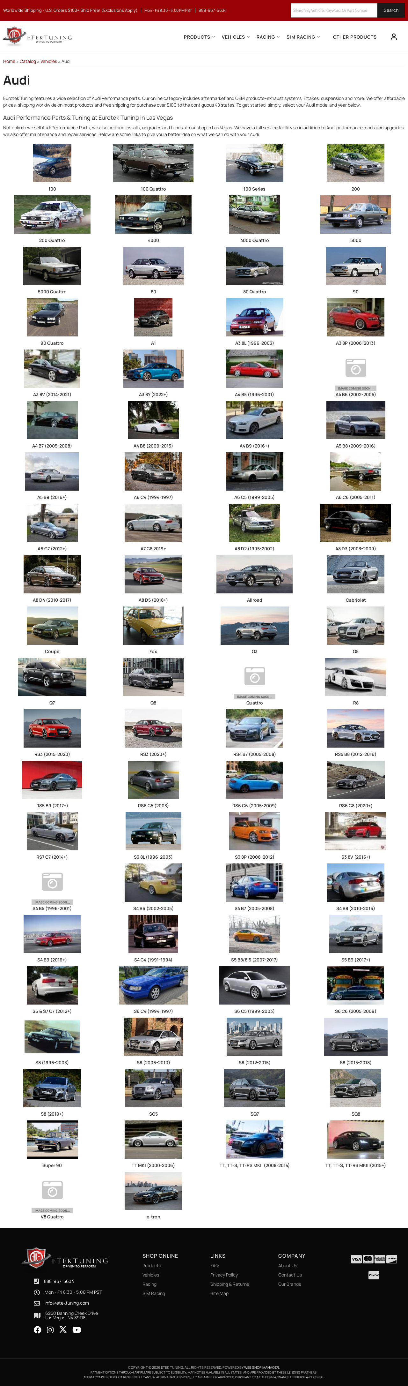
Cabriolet (356, 600)
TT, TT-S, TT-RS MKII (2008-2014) (255, 1165)
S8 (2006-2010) (153, 1062)
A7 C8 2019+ (153, 549)
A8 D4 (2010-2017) (52, 600)
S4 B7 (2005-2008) (254, 908)
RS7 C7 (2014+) (52, 857)
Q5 (356, 651)
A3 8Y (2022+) (153, 394)
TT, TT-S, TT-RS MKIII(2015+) (355, 1165)
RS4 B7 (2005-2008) (254, 754)
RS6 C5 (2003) (153, 805)
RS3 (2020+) (153, 754)
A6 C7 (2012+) (52, 549)
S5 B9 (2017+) (355, 960)
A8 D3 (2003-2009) (355, 549)
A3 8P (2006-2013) (355, 343)
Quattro (254, 703)
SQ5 (153, 1114)
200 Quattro (52, 240)
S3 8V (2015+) (355, 857)
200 (356, 189)
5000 (355, 240)
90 (356, 292)
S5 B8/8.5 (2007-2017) (254, 960)
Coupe (52, 651)
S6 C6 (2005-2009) (355, 1011)
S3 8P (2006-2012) (254, 857)
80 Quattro (254, 292)
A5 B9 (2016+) (52, 497)
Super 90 (52, 1165)
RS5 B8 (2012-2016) (355, 754)
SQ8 (356, 1114)
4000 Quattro (254, 240)
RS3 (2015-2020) (52, 754)
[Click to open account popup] (394, 36)
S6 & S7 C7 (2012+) (52, 1011)
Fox (153, 651)
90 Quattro (52, 343)
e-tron (153, 1217)
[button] (348, 10)
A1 (153, 343)
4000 (153, 240)
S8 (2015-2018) (356, 1062)
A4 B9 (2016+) (254, 446)
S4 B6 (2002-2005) (153, 908)
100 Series (255, 189)
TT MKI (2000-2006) (153, 1165)
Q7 (52, 703)
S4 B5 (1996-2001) (52, 908)
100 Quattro (153, 189)
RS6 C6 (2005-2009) (254, 805)
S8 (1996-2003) (52, 1062)
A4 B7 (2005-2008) (52, 446)
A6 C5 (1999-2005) (254, 497)
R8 (356, 703)
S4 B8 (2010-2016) (355, 908)
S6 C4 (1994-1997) (153, 1011)
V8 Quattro (52, 1217)
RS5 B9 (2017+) (52, 805)
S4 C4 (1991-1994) (153, 960)
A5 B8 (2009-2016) (356, 446)
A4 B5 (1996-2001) (254, 394)
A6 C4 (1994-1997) (153, 497)
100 (52, 189)
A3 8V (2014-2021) (52, 394)
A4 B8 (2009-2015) (153, 446)
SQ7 (255, 1114)
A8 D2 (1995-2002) (254, 549)
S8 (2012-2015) (255, 1062)
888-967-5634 (59, 1281)
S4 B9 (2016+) (52, 960)
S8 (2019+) (52, 1114)
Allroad (254, 600)
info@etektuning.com (67, 1303)
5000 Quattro (52, 292)
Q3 (255, 651)
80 (153, 292)
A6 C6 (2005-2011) (355, 497)
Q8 (153, 703)
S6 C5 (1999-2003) (254, 1011)
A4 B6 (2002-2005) (356, 394)
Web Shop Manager (261, 1367)
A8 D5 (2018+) (153, 600)
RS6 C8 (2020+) (356, 805)
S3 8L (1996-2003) (153, 857)
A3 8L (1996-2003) (254, 343)
